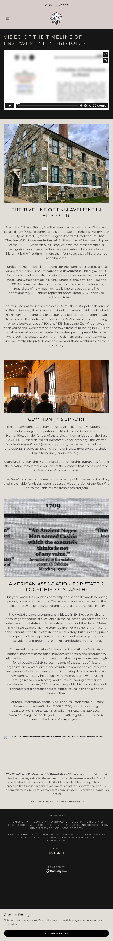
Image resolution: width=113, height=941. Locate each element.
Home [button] (57, 814)
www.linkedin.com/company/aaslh (57, 719)
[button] (12, 18)
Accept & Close (56, 933)
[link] (56, 18)
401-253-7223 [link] (56, 5)
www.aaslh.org (20, 715)
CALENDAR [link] (56, 819)
